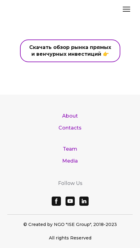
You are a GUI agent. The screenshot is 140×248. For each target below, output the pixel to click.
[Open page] (70, 11)
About (70, 116)
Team (70, 149)
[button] (70, 50)
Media (70, 161)
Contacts (70, 128)
